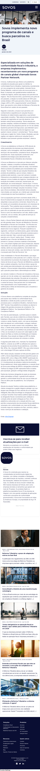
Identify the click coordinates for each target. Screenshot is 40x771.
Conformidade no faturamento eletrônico (11, 727)
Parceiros (22, 745)
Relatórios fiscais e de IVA (10, 730)
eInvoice (22, 725)
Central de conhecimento (9, 741)
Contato (22, 741)
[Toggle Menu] (28, 2)
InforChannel (9, 416)
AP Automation (24, 731)
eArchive (22, 729)
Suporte (22, 2)
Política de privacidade (20, 760)
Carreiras (15, 2)
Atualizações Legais (8, 743)
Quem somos (24, 739)
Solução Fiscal (23, 733)
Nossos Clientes (24, 743)
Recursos (6, 739)
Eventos (5, 745)
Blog (4, 750)
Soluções (6, 722)
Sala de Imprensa (24, 747)
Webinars (5, 747)
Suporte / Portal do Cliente (10, 752)
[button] (12, 508)
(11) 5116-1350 (20, 759)
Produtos (23, 722)
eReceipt (22, 727)
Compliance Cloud (8, 725)
